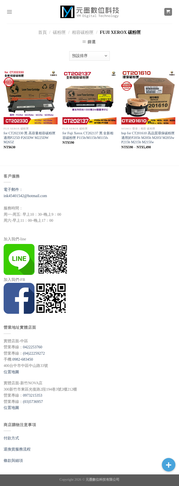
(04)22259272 (34, 353)
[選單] (9, 12)
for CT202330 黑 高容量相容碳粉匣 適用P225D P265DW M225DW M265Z (29, 137)
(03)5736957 (33, 402)
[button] (168, 465)
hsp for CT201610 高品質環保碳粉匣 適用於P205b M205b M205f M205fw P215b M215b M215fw (148, 137)
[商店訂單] (89, 56)
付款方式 (11, 438)
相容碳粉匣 (83, 32)
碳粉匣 (59, 32)
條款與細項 (13, 460)
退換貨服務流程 (17, 449)
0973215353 (32, 395)
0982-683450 (22, 359)
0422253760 (32, 347)
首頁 (42, 32)
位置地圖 (11, 372)
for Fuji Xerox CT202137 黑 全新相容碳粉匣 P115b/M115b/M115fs (88, 135)
